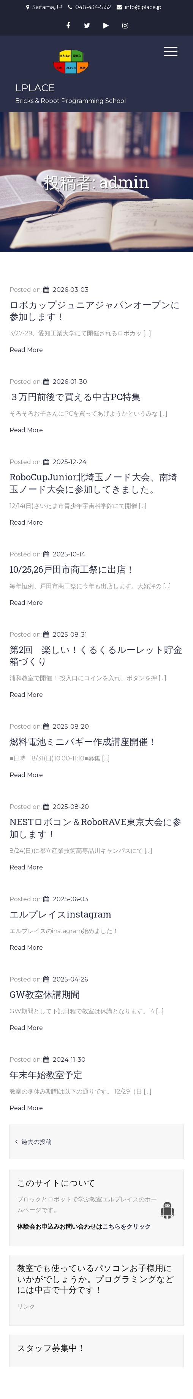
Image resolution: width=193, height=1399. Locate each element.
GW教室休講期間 (44, 994)
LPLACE (35, 88)
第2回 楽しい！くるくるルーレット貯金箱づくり (95, 655)
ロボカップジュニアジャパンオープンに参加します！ (94, 310)
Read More (26, 350)
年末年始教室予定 (45, 1075)
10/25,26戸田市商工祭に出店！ (72, 569)
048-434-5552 (93, 7)
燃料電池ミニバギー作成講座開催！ (83, 741)
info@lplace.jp (143, 7)
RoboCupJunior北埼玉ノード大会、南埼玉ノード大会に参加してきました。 (93, 483)
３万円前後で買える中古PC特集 (75, 397)
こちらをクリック (126, 1226)
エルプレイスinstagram (60, 914)
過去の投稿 (36, 1141)
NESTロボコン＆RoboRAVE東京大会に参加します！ (95, 828)
